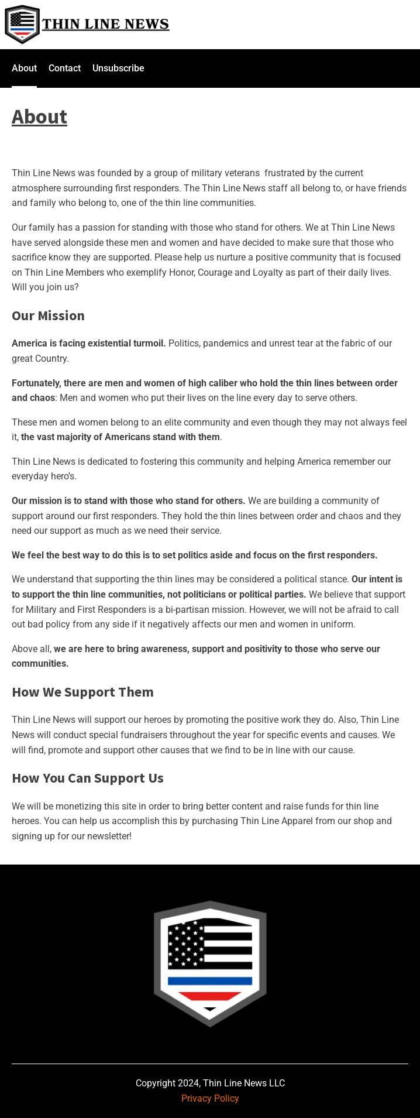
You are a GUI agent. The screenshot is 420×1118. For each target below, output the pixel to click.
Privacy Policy (210, 1098)
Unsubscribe (118, 68)
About (24, 68)
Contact (65, 68)
